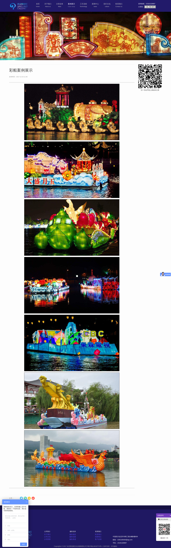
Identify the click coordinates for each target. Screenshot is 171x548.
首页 (10, 41)
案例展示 (16, 41)
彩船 (22, 41)
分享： (11, 498)
